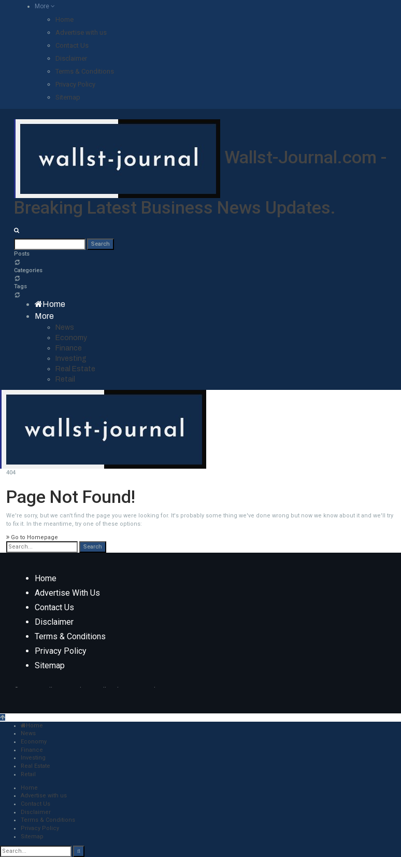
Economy (71, 338)
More (45, 6)
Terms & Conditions (84, 71)
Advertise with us (81, 32)
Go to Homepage (32, 537)
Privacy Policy (75, 84)
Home (64, 19)
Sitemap (67, 97)
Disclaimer (71, 58)
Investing (71, 358)
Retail (65, 379)
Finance (68, 348)
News (64, 327)
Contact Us (72, 45)
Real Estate (75, 369)
